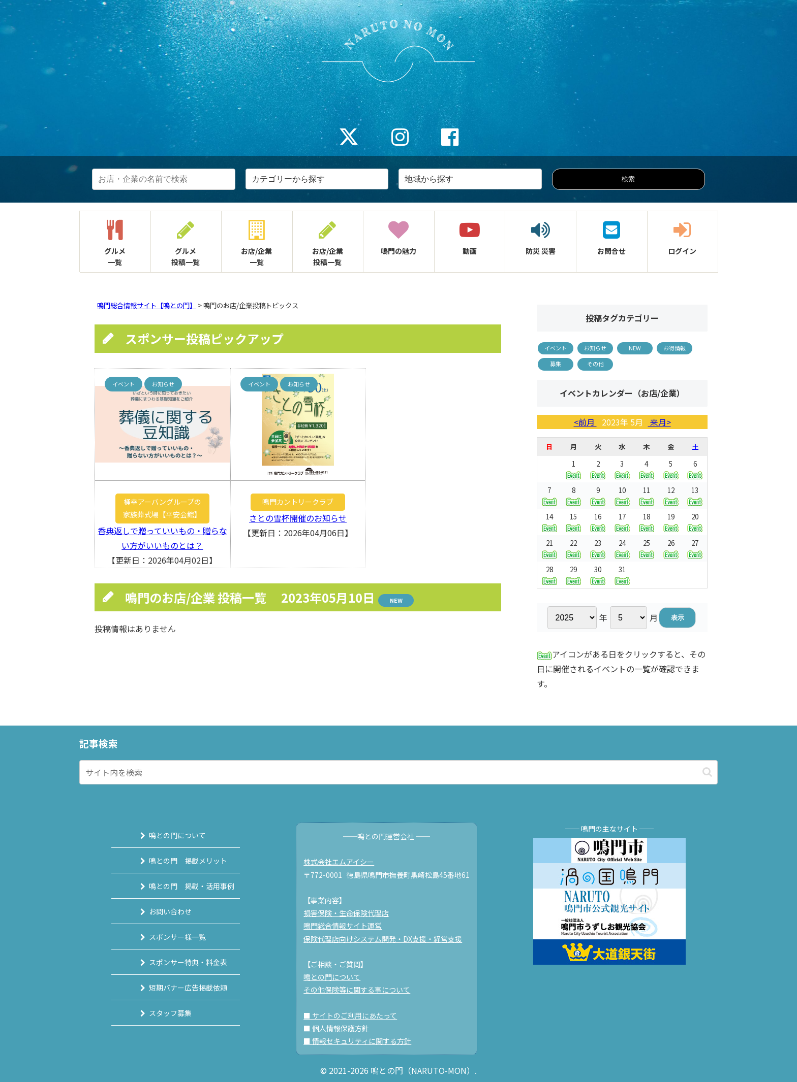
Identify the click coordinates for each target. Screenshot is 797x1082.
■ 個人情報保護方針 (340, 1028)
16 (597, 522)
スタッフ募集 (161, 1013)
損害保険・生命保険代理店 (350, 913)
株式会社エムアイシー (343, 862)
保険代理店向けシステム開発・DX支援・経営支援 (387, 939)
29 (573, 574)
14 (549, 522)
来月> (659, 422)
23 (597, 548)
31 (622, 574)
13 (694, 495)
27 (694, 548)
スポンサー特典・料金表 (179, 962)
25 (646, 548)
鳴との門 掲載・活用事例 (182, 886)
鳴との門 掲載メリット (179, 861)
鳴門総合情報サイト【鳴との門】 (146, 305)
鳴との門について (168, 835)
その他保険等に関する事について (361, 990)
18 (646, 522)
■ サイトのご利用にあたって (354, 1015)
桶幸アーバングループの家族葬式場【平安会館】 (162, 508)
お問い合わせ (161, 911)
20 (694, 522)
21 (549, 548)
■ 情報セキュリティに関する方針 (361, 1041)
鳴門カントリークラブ (297, 502)
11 (646, 495)
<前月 (585, 422)
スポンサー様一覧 (168, 937)
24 (622, 548)
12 (671, 495)
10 (622, 495)
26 (671, 548)
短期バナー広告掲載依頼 (179, 987)
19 (671, 522)
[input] (398, 772)
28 (549, 574)
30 (597, 574)
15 (573, 522)
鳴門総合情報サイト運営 (347, 926)
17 (622, 522)
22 (573, 548)
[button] (707, 772)
